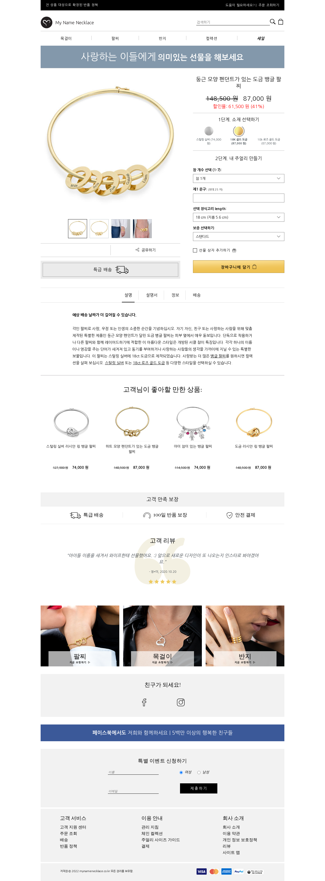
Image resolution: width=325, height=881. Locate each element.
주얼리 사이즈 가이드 (160, 840)
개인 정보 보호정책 (240, 840)
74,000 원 (80, 467)
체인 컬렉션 (152, 833)
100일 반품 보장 (165, 515)
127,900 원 (60, 467)
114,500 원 (182, 467)
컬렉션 (211, 38)
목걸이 (66, 38)
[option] (109, 5)
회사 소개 (233, 818)
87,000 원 (141, 467)
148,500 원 (121, 467)
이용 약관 (231, 833)
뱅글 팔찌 (218, 356)
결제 (145, 846)
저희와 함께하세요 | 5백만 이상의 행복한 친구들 (162, 732)
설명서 (151, 295)
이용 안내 (152, 818)
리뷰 (227, 846)
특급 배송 (87, 515)
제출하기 (198, 788)
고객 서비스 (73, 818)
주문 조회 (68, 833)
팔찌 (115, 38)
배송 (197, 295)
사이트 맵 (231, 852)
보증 (196, 228)
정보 (175, 295)
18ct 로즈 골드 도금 (149, 363)
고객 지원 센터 (73, 827)
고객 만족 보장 (162, 499)
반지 (162, 38)
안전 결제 (240, 515)
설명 (128, 295)
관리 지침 (150, 827)
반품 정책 (68, 846)
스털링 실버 (114, 363)
